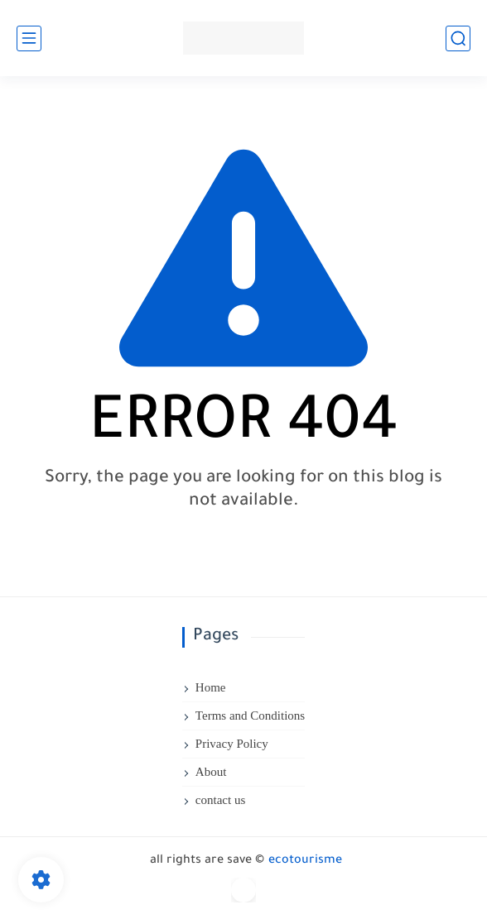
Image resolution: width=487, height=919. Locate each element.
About (211, 771)
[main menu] (29, 38)
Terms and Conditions (250, 715)
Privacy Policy (231, 743)
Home (210, 687)
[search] (458, 38)
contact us (220, 800)
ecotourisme (305, 861)
